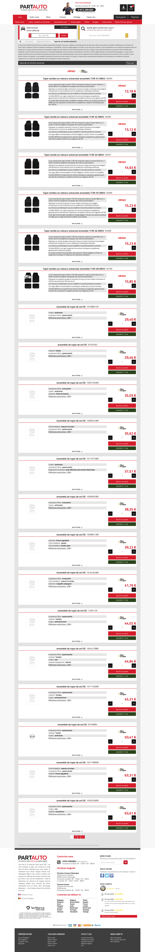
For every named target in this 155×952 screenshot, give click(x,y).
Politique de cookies (87, 939)
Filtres (86, 22)
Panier (131, 7)
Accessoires (29, 41)
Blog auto (21, 943)
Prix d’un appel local (88, 12)
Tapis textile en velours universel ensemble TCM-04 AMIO (74, 231)
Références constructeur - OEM (60, 318)
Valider (63, 35)
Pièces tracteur (52, 943)
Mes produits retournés (118, 939)
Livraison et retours (87, 938)
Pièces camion (52, 939)
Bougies (96, 22)
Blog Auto (135, 17)
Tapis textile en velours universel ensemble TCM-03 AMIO (74, 155)
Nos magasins (22, 939)
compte (123, 9)
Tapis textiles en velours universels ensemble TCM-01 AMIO (74, 78)
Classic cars (91, 17)
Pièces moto (52, 941)
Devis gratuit (121, 17)
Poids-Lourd (34, 17)
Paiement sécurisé (87, 941)
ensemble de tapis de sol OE (71, 307)
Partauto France (25, 894)
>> (83, 836)
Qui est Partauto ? (24, 938)
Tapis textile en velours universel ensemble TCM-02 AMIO (74, 117)
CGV (82, 945)
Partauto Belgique (26, 898)
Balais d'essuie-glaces (123, 22)
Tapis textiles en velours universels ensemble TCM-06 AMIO (74, 269)
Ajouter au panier (122, 101)
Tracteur (62, 17)
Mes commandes (116, 938)
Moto (48, 17)
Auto (20, 17)
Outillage (76, 17)
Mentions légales (86, 943)
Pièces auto (51, 938)
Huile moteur (107, 22)
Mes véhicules (115, 941)
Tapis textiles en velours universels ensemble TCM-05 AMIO (74, 193)
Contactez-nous (23, 941)
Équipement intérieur (44, 41)
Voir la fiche (77, 109)
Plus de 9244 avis (108, 916)
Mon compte (117, 934)
